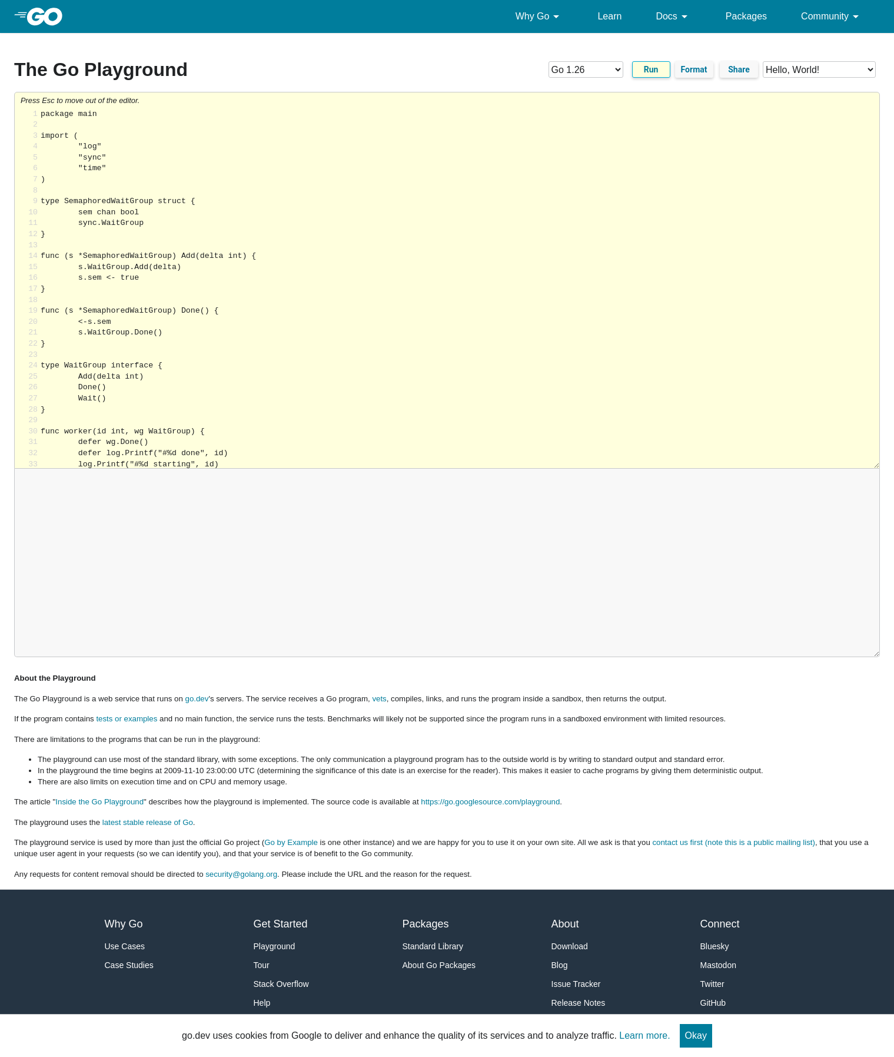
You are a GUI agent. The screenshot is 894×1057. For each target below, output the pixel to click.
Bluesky (714, 946)
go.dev (197, 698)
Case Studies (129, 965)
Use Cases (125, 946)
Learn (609, 16)
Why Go (540, 16)
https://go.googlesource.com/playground (490, 801)
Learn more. (644, 1036)
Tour (262, 965)
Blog (559, 965)
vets (379, 698)
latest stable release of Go (147, 822)
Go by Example (291, 842)
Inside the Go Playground (99, 801)
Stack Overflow (281, 984)
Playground (274, 946)
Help (262, 1003)
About (565, 924)
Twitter (712, 984)
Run (651, 69)
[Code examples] (819, 69)
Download (569, 946)
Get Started (281, 924)
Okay (696, 1036)
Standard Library (433, 946)
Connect (720, 924)
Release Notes (578, 1003)
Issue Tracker (576, 984)
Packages (746, 16)
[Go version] (586, 69)
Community (832, 16)
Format (694, 69)
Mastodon (718, 965)
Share (739, 69)
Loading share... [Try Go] (460, 289)
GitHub (713, 1003)
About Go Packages (439, 965)
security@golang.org (241, 874)
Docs (673, 16)
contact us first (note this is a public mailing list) (733, 842)
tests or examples (126, 718)
